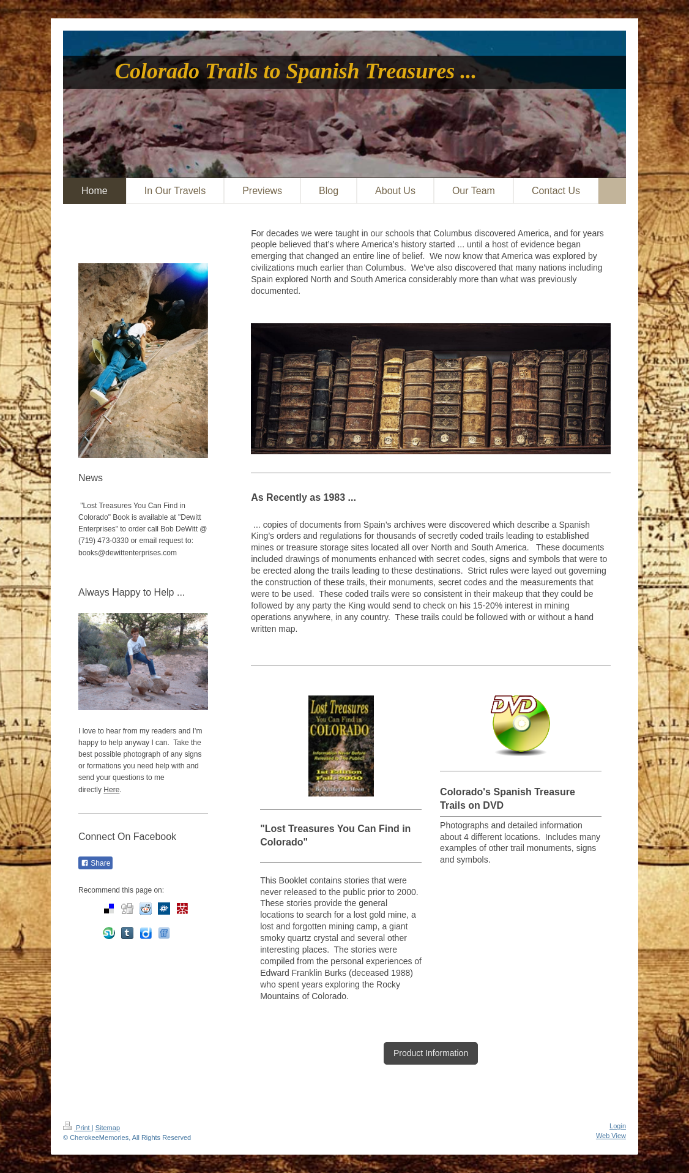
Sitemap (107, 1127)
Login (617, 1126)
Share (95, 863)
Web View (611, 1135)
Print (77, 1127)
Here (111, 789)
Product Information (430, 1053)
